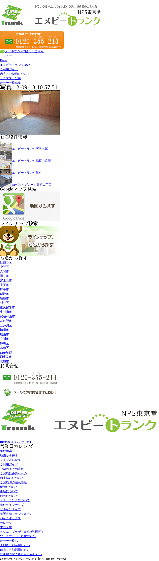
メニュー (6, 55)
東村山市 (6, 311)
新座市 (4, 298)
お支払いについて (12, 478)
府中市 (4, 289)
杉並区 (4, 302)
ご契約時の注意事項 (13, 482)
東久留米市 (7, 307)
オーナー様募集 (10, 82)
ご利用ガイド (9, 69)
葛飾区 (4, 347)
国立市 (4, 276)
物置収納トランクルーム (16, 513)
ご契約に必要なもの (13, 473)
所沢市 (4, 293)
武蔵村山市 (7, 316)
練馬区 (4, 343)
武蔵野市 (6, 320)
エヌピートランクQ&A (15, 64)
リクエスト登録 (10, 78)
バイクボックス (10, 518)
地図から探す (9, 455)
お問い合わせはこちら (16, 442)
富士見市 (6, 280)
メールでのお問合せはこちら (22, 51)
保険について (9, 487)
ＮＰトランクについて (15, 500)
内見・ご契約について (15, 73)
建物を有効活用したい (15, 549)
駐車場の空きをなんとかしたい (21, 554)
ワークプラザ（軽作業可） (18, 536)
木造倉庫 (6, 527)
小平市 (4, 284)
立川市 (4, 338)
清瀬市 (4, 329)
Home (3, 60)
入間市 (4, 271)
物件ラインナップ (12, 504)
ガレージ (6, 522)
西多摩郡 (6, 352)
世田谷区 (6, 262)
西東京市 (6, 356)
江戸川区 (6, 325)
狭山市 (4, 334)
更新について (9, 491)
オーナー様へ (9, 540)
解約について (9, 496)
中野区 (4, 267)
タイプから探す (10, 460)
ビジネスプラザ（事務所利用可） (22, 531)
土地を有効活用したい (15, 545)
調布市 (4, 361)
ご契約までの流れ (12, 469)
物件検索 (6, 451)
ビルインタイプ (10, 509)
